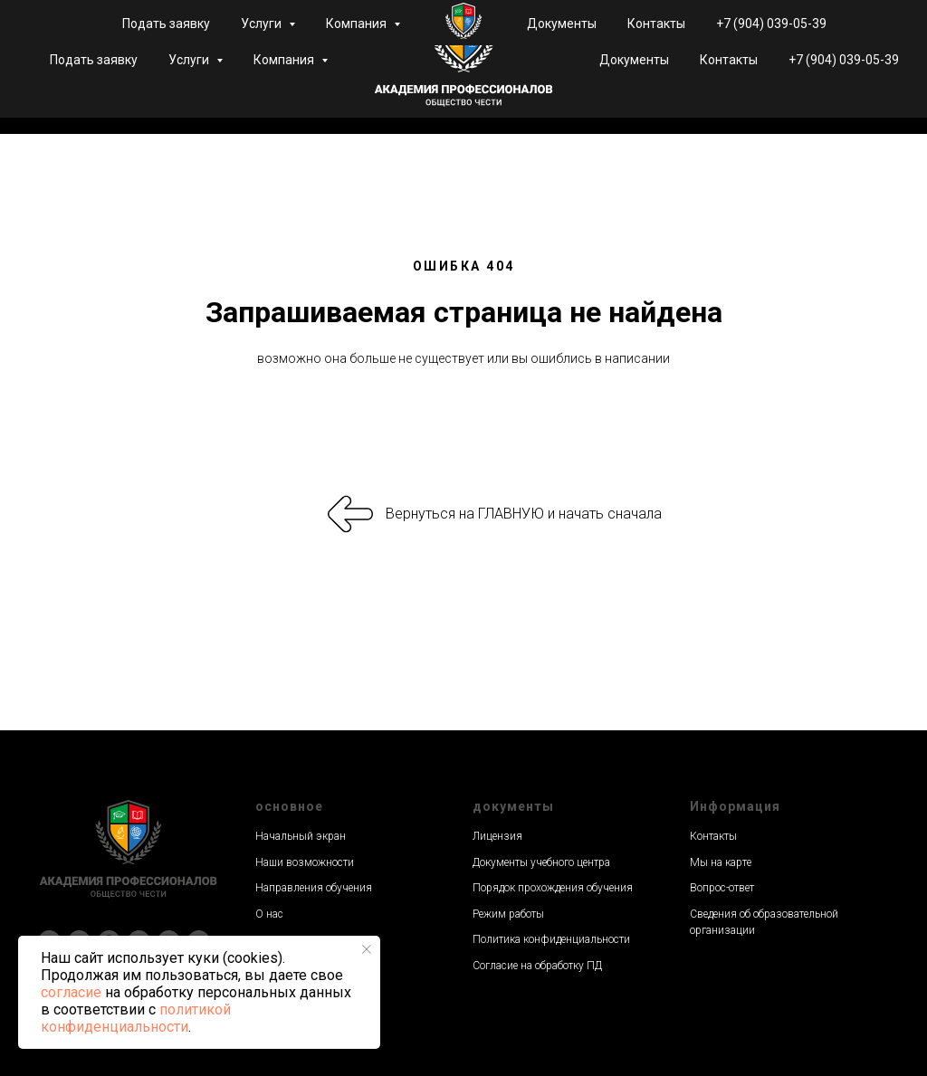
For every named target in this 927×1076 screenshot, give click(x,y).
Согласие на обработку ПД (537, 965)
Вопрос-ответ (722, 887)
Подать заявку (94, 59)
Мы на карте (720, 862)
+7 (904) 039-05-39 (843, 59)
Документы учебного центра (541, 862)
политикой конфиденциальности (136, 1018)
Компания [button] (285, 59)
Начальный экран (300, 836)
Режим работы (508, 914)
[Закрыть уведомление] (367, 949)
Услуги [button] (190, 59)
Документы (634, 59)
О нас (269, 914)
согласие (71, 992)
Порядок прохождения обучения (553, 887)
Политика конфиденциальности (551, 939)
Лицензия (497, 836)
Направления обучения (313, 887)
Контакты (729, 59)
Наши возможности (304, 862)
